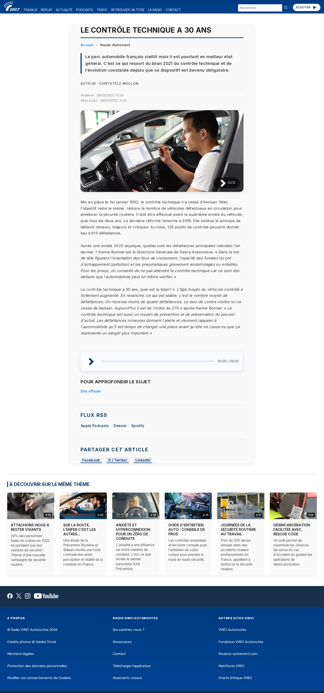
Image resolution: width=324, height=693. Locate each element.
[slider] (157, 361)
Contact (119, 654)
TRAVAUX (30, 10)
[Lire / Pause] (219, 183)
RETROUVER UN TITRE (127, 10)
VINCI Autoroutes (232, 630)
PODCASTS (84, 10)
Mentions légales (20, 654)
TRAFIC (102, 10)
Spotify (137, 426)
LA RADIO (155, 10)
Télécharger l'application (132, 666)
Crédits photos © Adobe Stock (31, 642)
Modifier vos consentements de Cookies (39, 678)
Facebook (91, 460)
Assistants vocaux (127, 678)
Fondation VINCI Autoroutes (240, 642)
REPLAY (46, 10)
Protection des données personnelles (37, 666)
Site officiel (91, 391)
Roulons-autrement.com (237, 654)
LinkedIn (143, 460)
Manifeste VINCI (231, 666)
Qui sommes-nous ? (128, 630)
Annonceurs (122, 642)
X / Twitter (117, 460)
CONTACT (173, 10)
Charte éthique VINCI (235, 678)
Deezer (120, 426)
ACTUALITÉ (64, 10)
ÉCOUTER (306, 7)
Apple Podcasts (95, 426)
